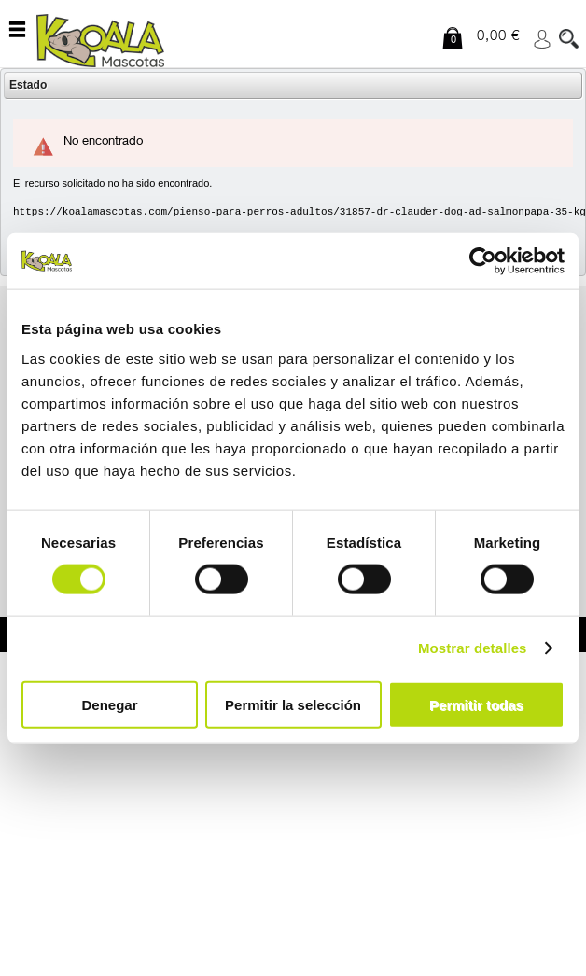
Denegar (109, 704)
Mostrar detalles (472, 648)
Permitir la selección (293, 704)
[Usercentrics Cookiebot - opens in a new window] (483, 261)
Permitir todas (476, 704)
